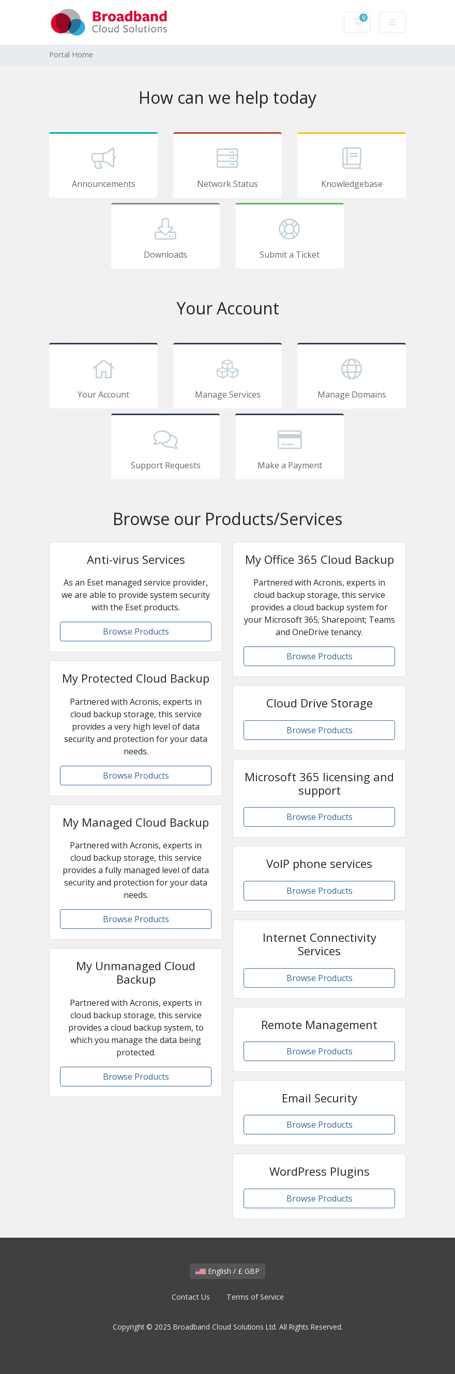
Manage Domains (351, 377)
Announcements (103, 166)
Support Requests (165, 448)
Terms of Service (255, 1297)
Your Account (103, 377)
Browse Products (136, 631)
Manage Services (227, 377)
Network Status (227, 166)
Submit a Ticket (289, 237)
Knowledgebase (351, 166)
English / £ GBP (227, 1271)
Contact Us (191, 1297)
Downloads (165, 237)
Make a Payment (289, 448)
